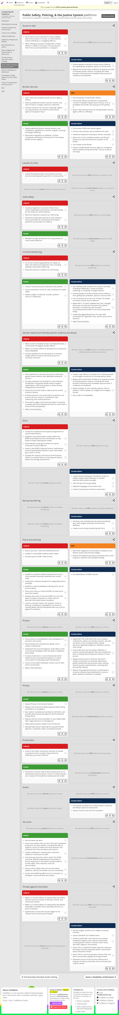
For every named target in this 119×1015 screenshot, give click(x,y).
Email (104, 994)
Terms (10, 1000)
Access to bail (28, 25)
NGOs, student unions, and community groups (84, 1008)
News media (81, 1011)
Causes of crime (30, 163)
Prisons (26, 620)
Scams (25, 787)
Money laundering (31, 500)
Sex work (26, 822)
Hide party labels (108, 16)
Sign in (116, 3)
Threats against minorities (35, 886)
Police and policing (31, 539)
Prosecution (28, 740)
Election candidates (83, 1001)
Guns (25, 420)
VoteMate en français (21, 1000)
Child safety (28, 196)
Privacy (25, 685)
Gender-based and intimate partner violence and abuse (49, 332)
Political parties (82, 1004)
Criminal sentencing (32, 251)
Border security (30, 86)
